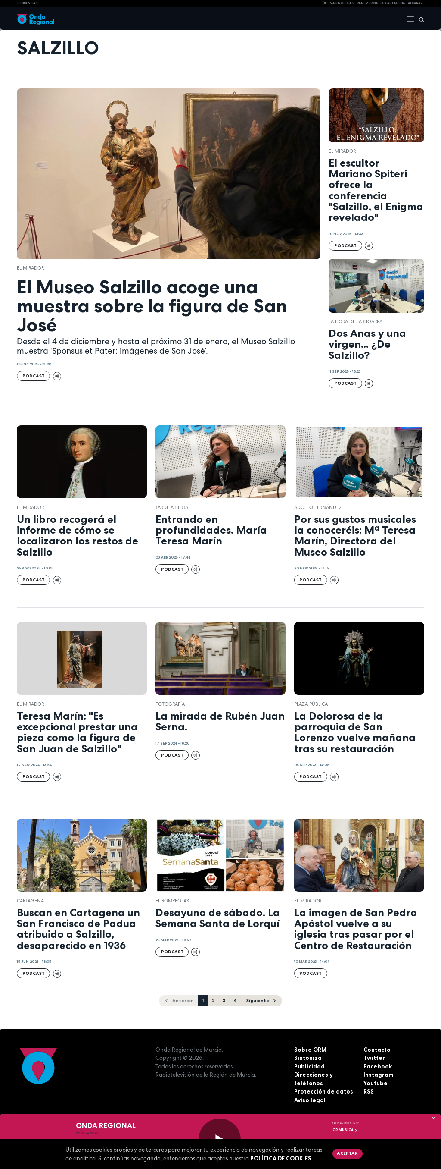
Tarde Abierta (171, 507)
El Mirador (30, 268)
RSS (368, 1091)
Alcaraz (415, 3)
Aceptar (347, 1153)
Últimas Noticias (338, 3)
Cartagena (30, 901)
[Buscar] (419, 18)
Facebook (377, 1066)
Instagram (378, 1074)
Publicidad (309, 1066)
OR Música (344, 1130)
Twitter (374, 1057)
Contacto (377, 1049)
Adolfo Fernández (318, 507)
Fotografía (170, 704)
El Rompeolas (172, 901)
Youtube (375, 1083)
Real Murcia (367, 3)
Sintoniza (308, 1057)
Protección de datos (323, 1091)
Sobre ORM (310, 1049)
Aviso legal (310, 1100)
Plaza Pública (311, 704)
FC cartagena (392, 3)
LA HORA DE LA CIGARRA (355, 321)
